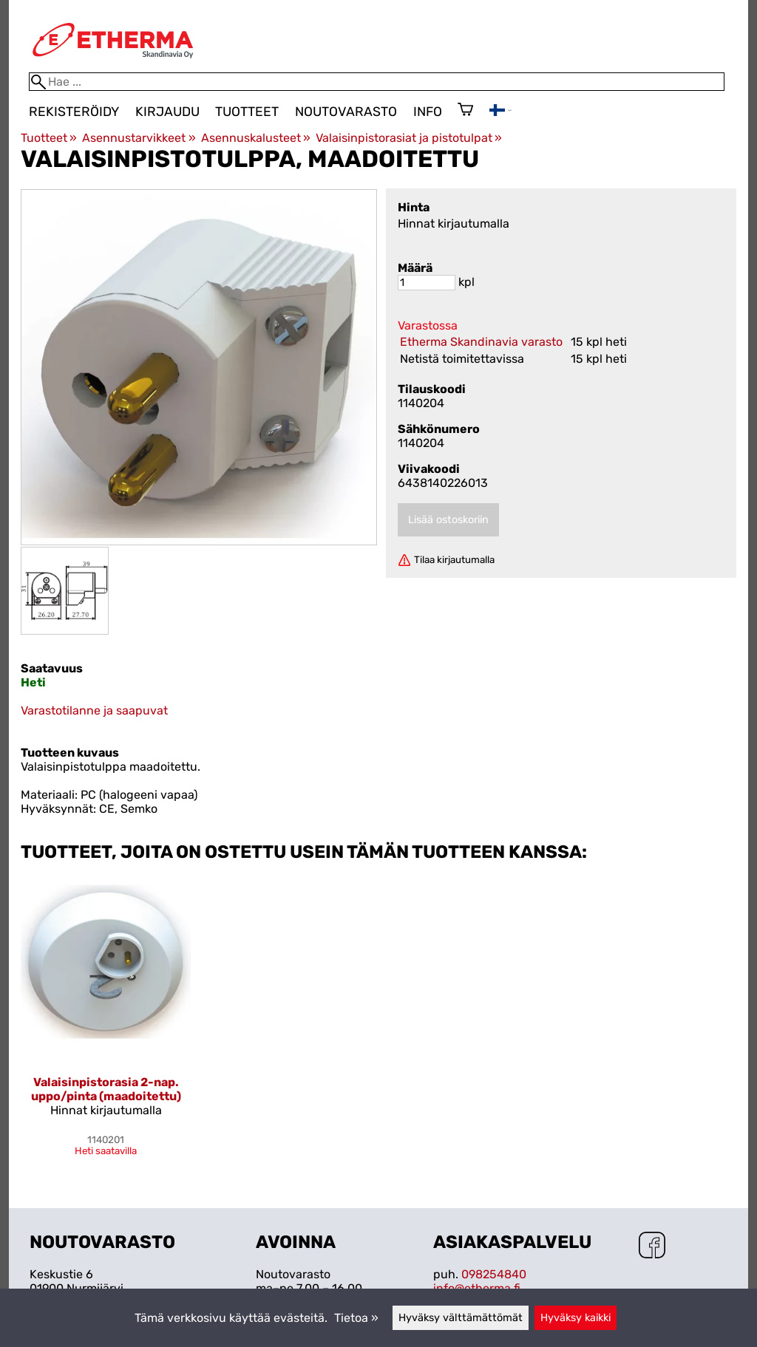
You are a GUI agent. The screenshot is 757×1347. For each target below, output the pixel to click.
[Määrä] (426, 282)
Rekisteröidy (74, 111)
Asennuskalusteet (255, 138)
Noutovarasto (346, 111)
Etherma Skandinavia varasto (481, 342)
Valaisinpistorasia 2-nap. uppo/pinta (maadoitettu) (106, 1089)
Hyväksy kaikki (575, 1318)
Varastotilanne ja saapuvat (94, 710)
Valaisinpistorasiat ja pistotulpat (409, 138)
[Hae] (376, 81)
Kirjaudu (167, 111)
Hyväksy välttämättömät (460, 1318)
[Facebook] (652, 1246)
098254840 (493, 1274)
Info (427, 111)
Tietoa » (356, 1318)
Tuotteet (247, 111)
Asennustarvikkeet (138, 138)
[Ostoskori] (465, 111)
